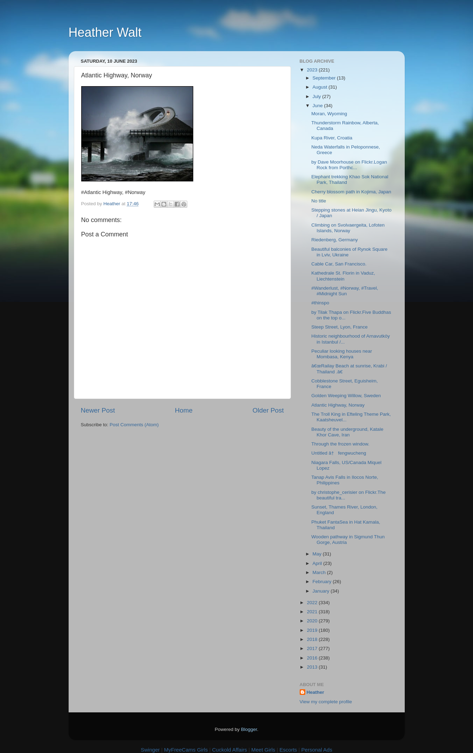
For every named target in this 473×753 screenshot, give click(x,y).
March (320, 572)
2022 (313, 602)
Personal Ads (316, 750)
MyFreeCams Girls (186, 750)
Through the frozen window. (340, 444)
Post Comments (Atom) (134, 424)
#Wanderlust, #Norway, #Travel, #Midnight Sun (344, 290)
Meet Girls (263, 750)
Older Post (268, 410)
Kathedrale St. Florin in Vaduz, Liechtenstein (343, 275)
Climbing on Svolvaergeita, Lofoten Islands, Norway (347, 227)
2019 (313, 630)
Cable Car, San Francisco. (339, 264)
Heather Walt (105, 32)
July (317, 96)
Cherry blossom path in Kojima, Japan (351, 191)
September (325, 78)
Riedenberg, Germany (334, 239)
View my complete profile (326, 701)
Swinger (150, 750)
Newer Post (98, 410)
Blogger (249, 729)
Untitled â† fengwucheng (338, 453)
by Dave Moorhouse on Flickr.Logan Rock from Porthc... (349, 164)
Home (184, 410)
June (318, 105)
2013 (313, 667)
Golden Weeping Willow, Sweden (346, 395)
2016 (313, 658)
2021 (313, 611)
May (318, 554)
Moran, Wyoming (329, 113)
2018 (313, 639)
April (318, 563)
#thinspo (320, 302)
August (321, 87)
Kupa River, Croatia (331, 137)
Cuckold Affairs (229, 750)
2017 (313, 648)
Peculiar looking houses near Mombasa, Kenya (341, 353)
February (323, 581)
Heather (315, 692)
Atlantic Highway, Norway (337, 405)
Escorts (288, 750)
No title (318, 200)
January (322, 591)
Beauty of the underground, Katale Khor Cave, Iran (347, 432)
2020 (313, 620)
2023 (313, 69)
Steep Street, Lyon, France (339, 327)
